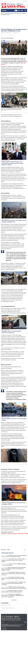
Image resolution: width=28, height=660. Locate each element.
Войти (25, 1)
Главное (4, 10)
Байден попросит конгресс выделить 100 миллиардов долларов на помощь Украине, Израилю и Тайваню (12, 163)
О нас (3, 622)
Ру (2, 1)
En (5, 1)
